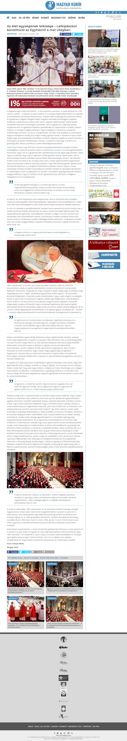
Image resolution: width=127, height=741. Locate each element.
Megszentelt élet (58, 17)
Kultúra (81, 17)
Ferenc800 (93, 175)
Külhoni (35, 17)
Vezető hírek (95, 26)
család (104, 178)
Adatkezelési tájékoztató (76, 739)
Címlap (30, 726)
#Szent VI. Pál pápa (31, 558)
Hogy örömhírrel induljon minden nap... (101, 138)
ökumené (106, 180)
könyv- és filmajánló (111, 168)
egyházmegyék (96, 167)
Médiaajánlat (55, 739)
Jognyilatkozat (64, 739)
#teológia (64, 558)
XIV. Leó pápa (24, 17)
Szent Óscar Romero (15, 147)
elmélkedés (109, 165)
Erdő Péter (110, 173)
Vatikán (98, 181)
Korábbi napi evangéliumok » (110, 157)
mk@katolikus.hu (79, 737)
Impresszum (47, 739)
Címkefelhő (93, 162)
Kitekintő (45, 17)
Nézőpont (72, 17)
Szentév (106, 175)
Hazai (14, 17)
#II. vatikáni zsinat (15, 558)
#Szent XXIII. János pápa (49, 558)
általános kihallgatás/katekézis (100, 170)
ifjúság (100, 175)
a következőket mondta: (51, 150)
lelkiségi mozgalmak (96, 165)
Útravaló (102, 173)
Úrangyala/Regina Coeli (97, 186)
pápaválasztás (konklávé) (98, 183)
